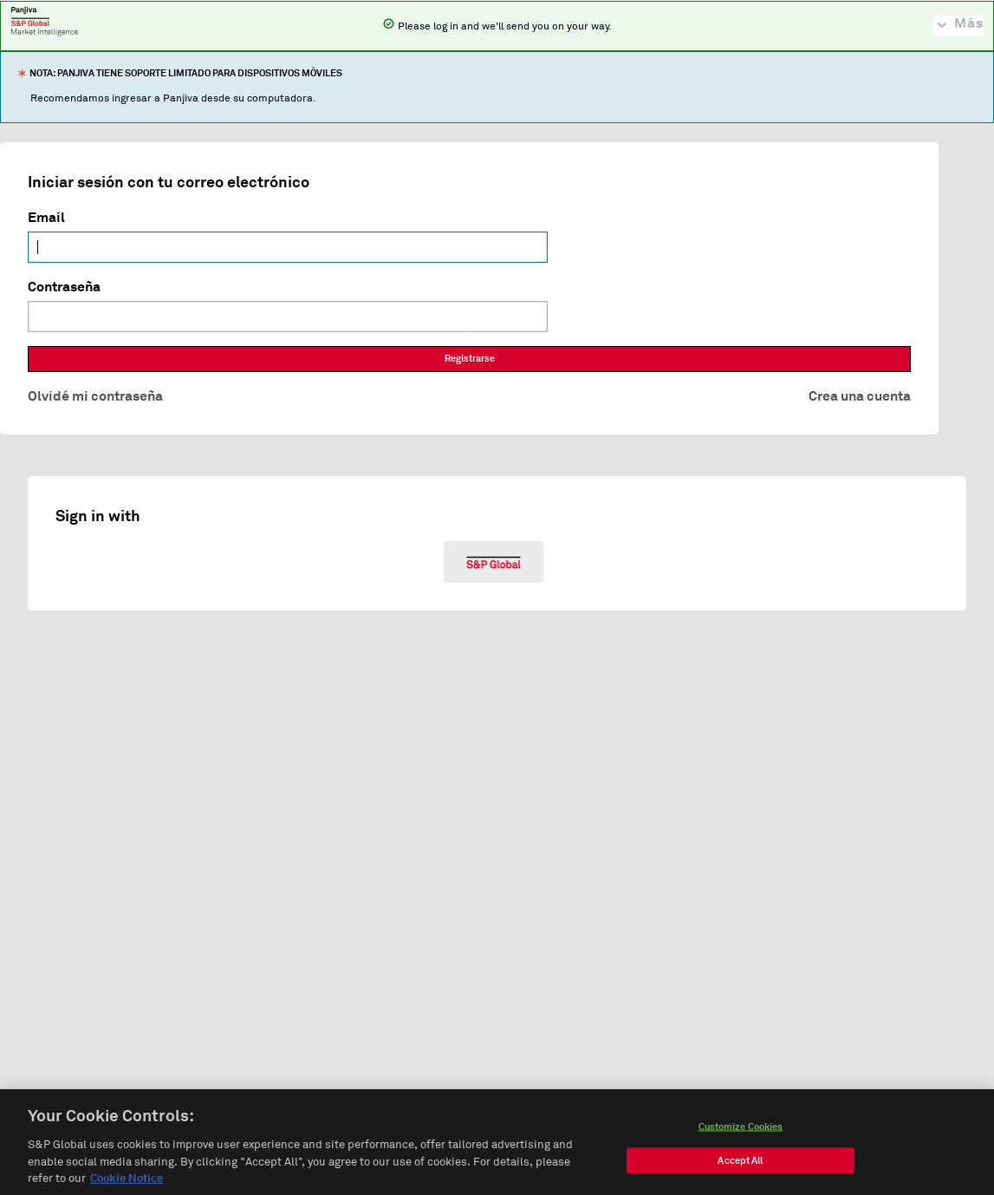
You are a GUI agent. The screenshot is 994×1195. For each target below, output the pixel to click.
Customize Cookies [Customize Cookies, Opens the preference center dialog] (740, 1131)
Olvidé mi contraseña (95, 396)
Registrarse (470, 358)
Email (46, 218)
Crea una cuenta (860, 396)
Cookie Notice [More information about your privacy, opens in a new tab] (126, 1183)
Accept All (740, 1165)
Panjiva (45, 21)
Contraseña (64, 287)
